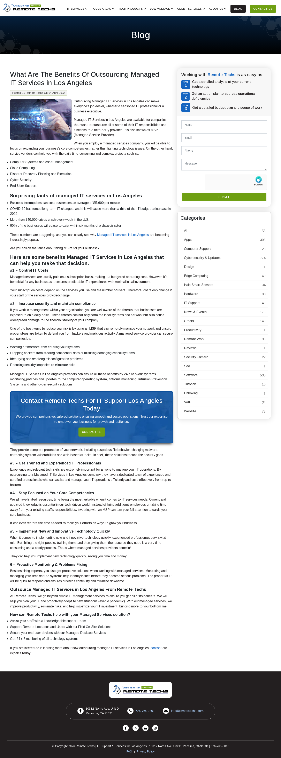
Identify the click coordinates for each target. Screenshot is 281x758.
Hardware (191, 294)
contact (156, 648)
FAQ (129, 751)
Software (191, 375)
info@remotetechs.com (187, 711)
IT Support (192, 303)
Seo (187, 366)
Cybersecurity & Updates (202, 258)
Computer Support (197, 249)
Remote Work (194, 339)
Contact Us (92, 432)
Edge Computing (196, 276)
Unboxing (191, 393)
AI (185, 231)
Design (189, 267)
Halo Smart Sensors (198, 285)
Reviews (190, 348)
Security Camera (196, 357)
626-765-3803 (145, 711)
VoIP (187, 402)
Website (190, 411)
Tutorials (190, 384)
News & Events (195, 312)
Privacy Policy (146, 751)
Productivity (192, 330)
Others (189, 321)
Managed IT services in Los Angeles (123, 235)
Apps (188, 240)
